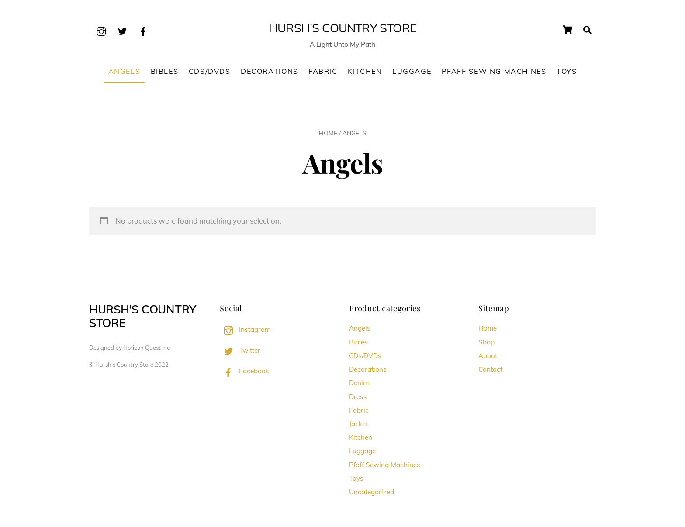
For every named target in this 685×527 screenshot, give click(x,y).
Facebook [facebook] (244, 371)
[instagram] (101, 29)
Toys (567, 71)
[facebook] (143, 29)
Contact (490, 369)
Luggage (411, 71)
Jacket (358, 424)
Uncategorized (371, 492)
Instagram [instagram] (245, 329)
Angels (124, 71)
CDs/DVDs (210, 71)
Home (328, 133)
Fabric (323, 71)
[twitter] (122, 29)
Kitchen (365, 71)
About (487, 355)
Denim (359, 383)
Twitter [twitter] (240, 350)
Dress (358, 397)
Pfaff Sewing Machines (494, 71)
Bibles (165, 71)
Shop (486, 342)
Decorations (269, 71)
